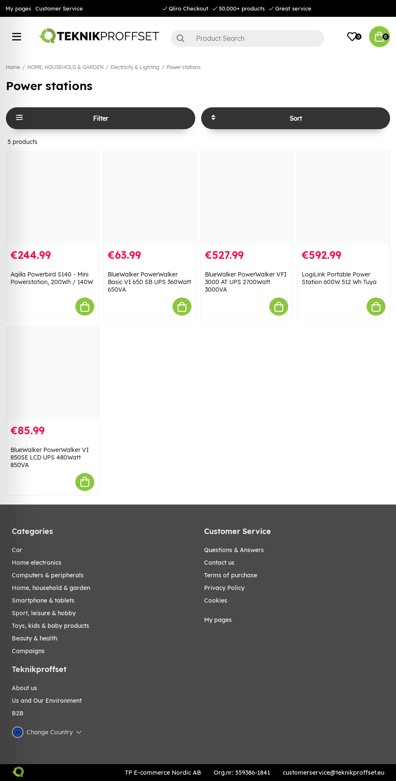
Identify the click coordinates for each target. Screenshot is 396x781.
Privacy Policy (224, 588)
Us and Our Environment (47, 700)
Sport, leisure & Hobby (44, 613)
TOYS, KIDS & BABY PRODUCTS (50, 626)
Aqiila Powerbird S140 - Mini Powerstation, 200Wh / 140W (52, 278)
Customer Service (59, 8)
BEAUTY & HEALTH (34, 638)
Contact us (219, 562)
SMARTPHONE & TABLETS (43, 600)
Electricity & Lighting (135, 67)
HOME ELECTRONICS (36, 562)
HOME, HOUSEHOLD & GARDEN (65, 67)
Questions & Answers (234, 550)
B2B (18, 713)
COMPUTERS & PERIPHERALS (48, 575)
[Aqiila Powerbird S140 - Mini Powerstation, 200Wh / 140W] (52, 198)
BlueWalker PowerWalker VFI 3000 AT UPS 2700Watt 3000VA (246, 282)
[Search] (247, 38)
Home (13, 67)
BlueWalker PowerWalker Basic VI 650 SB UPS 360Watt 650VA (149, 282)
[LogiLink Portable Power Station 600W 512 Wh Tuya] (343, 198)
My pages (18, 8)
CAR (17, 550)
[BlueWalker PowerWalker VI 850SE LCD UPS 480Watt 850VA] (52, 373)
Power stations (184, 67)
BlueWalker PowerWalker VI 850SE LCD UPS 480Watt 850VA (50, 457)
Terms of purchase (230, 575)
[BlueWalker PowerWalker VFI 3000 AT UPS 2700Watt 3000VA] (247, 198)
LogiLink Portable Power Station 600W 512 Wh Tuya (339, 278)
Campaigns (28, 651)
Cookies (215, 600)
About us (24, 688)
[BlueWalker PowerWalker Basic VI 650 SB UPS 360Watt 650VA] (149, 198)
